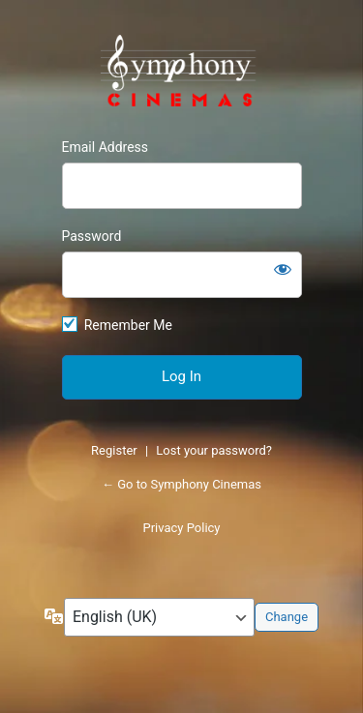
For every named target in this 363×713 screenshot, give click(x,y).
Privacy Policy (181, 527)
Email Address (105, 147)
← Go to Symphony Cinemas (181, 484)
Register (114, 450)
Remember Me (128, 325)
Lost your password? (214, 450)
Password (92, 236)
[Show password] (282, 269)
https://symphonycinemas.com (182, 73)
